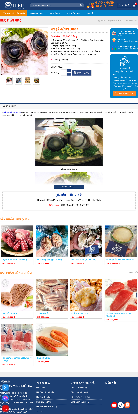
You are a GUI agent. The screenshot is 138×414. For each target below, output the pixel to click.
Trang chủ (105, 20)
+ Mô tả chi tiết (8, 106)
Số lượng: (55, 72)
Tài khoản (124, 5)
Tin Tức (39, 411)
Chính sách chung (79, 387)
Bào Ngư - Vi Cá (43, 402)
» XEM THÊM (133, 272)
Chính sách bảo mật (79, 392)
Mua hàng (83, 73)
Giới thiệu (40, 387)
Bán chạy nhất (36, 13)
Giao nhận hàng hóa (80, 402)
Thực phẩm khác (131, 20)
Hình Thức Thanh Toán (81, 397)
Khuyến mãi (55, 13)
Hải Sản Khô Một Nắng (46, 407)
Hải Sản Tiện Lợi (117, 20)
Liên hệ (90, 13)
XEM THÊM (69, 186)
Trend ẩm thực (73, 13)
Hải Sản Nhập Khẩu (45, 392)
